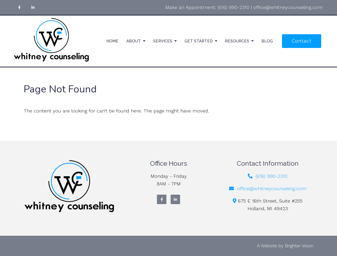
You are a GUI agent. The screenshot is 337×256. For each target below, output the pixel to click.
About (133, 41)
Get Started (199, 41)
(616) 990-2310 (233, 7)
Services (162, 41)
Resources (237, 41)
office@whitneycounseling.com (288, 7)
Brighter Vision (299, 245)
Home (112, 41)
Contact (301, 41)
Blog (267, 41)
